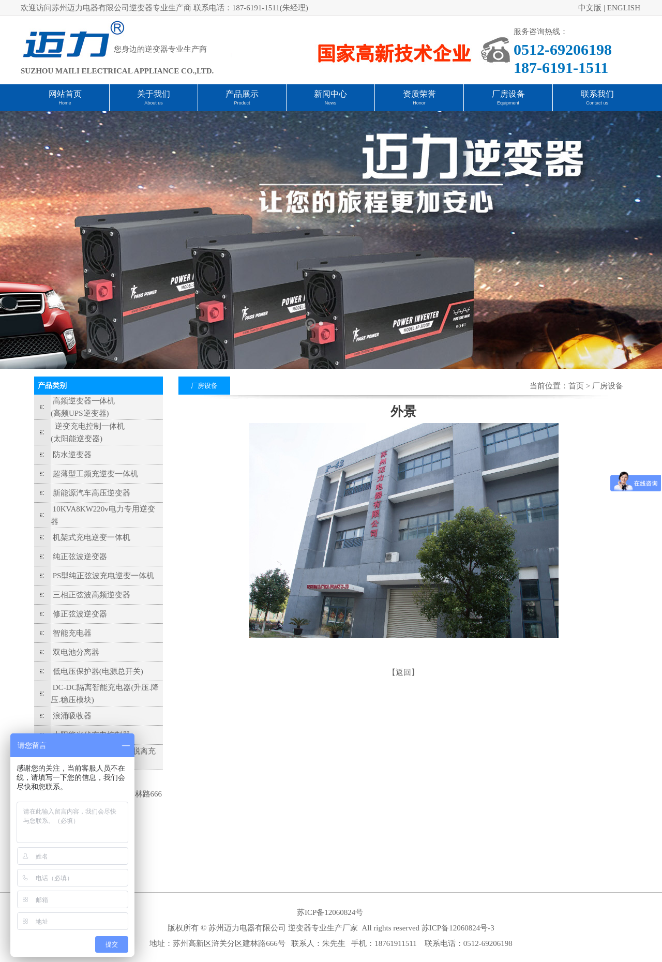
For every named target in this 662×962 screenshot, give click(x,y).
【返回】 (403, 672)
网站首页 (65, 93)
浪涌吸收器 (72, 716)
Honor (419, 103)
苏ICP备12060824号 (330, 912)
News (331, 103)
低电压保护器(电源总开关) (98, 671)
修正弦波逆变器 (80, 614)
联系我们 (597, 93)
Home (64, 103)
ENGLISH (623, 8)
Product (242, 103)
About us (153, 103)
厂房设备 (508, 93)
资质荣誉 (419, 93)
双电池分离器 (76, 652)
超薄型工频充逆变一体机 (95, 474)
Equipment (508, 103)
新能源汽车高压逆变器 (91, 493)
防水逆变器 (72, 454)
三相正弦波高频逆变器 (91, 595)
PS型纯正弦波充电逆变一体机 (104, 576)
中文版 (589, 8)
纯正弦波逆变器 (80, 556)
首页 (576, 386)
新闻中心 (330, 93)
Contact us (597, 103)
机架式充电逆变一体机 (91, 537)
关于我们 (153, 93)
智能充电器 (72, 633)
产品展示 (242, 93)
